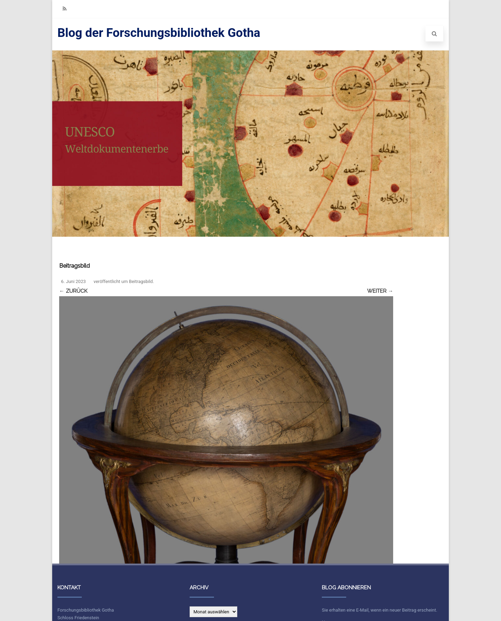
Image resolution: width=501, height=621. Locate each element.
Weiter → (380, 291)
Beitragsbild (141, 281)
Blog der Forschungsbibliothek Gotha (158, 33)
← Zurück (73, 291)
